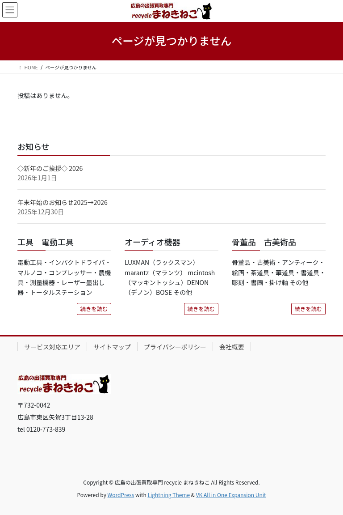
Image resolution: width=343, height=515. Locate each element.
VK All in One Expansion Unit (231, 494)
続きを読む (94, 309)
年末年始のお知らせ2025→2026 (62, 202)
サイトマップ (112, 346)
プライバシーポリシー (175, 346)
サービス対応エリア (52, 346)
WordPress (121, 494)
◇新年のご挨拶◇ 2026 (50, 168)
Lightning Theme (168, 494)
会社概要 (231, 346)
